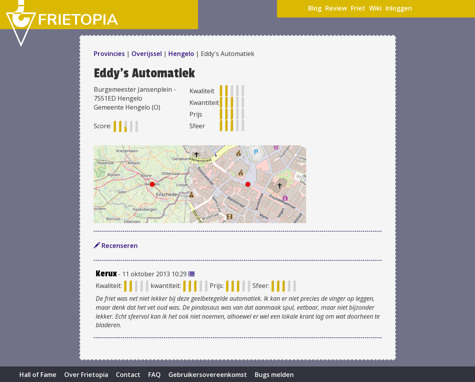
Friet (358, 8)
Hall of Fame (37, 374)
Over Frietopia (86, 374)
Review (336, 8)
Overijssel (146, 53)
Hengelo (181, 53)
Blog (314, 8)
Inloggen (399, 8)
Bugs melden (274, 374)
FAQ (154, 374)
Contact (128, 374)
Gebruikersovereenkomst (207, 374)
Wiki (375, 8)
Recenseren (116, 245)
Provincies (110, 53)
